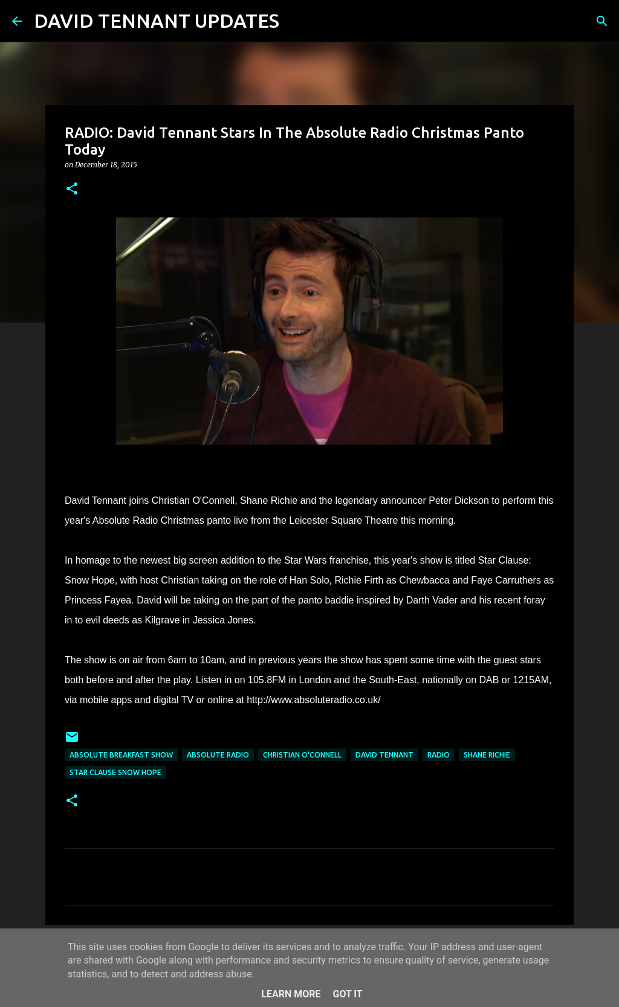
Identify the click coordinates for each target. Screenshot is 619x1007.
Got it (347, 994)
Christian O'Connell (302, 755)
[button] (72, 189)
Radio (438, 755)
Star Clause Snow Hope (115, 772)
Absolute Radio (218, 755)
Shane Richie (487, 755)
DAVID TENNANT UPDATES (156, 20)
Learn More (290, 994)
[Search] (296, 21)
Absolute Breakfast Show (121, 755)
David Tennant (384, 755)
